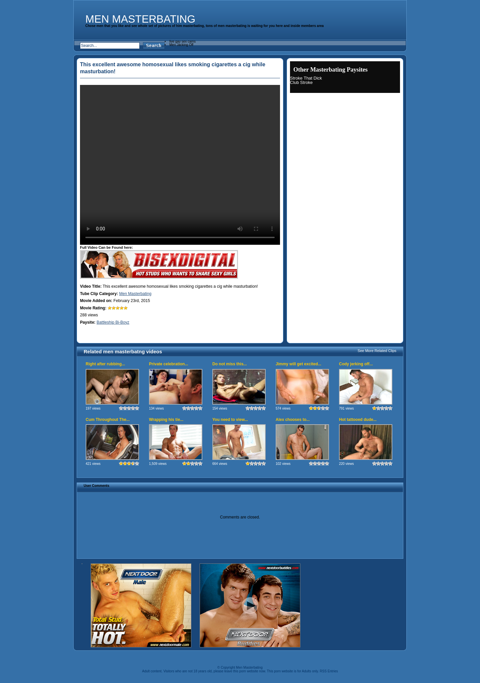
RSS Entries (329, 671)
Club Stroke (301, 82)
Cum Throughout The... (108, 419)
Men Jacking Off (181, 45)
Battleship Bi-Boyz (113, 322)
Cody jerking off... (356, 364)
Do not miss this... (229, 364)
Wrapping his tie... (166, 419)
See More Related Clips (377, 351)
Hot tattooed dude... (358, 419)
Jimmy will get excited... (298, 364)
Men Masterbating (140, 19)
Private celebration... (168, 364)
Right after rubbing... (105, 364)
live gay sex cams (182, 41)
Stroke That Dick (306, 78)
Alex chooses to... (293, 419)
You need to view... (230, 419)
